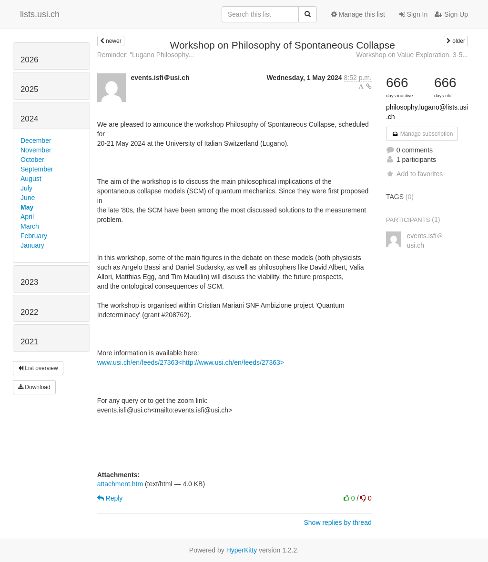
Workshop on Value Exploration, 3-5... (412, 55)
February (33, 236)
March (29, 226)
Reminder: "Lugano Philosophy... (145, 55)
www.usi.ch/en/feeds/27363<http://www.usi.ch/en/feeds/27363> (190, 362)
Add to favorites (414, 174)
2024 (29, 118)
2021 (29, 341)
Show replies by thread (337, 522)
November (35, 150)
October (32, 159)
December (35, 140)
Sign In (413, 14)
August (30, 178)
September (36, 169)
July (26, 188)
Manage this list (358, 14)
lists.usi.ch (40, 14)
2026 (29, 59)
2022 (29, 312)
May (26, 207)
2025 (29, 89)
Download (34, 387)
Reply (110, 498)
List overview (38, 368)
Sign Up (451, 14)
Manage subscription (422, 133)
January (32, 245)
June (27, 197)
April (27, 217)
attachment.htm (120, 484)
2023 (29, 282)
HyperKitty (241, 550)
